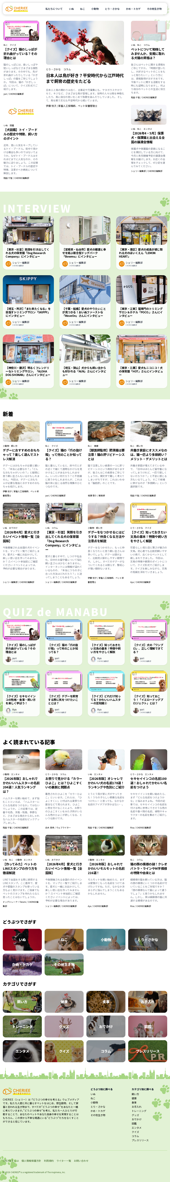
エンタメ (148, 128)
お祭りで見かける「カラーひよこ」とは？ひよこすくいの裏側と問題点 (63, 782)
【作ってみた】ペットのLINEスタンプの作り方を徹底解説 (20, 868)
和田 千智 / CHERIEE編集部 (16, 177)
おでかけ (13, 527)
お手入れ (136, 1106)
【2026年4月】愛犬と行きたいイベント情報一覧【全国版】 (21, 536)
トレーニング (139, 1111)
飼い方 (14, 445)
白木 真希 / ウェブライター (58, 827)
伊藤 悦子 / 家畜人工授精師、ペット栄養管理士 (71, 106)
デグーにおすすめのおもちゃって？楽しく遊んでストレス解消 (21, 454)
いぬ (71, 8)
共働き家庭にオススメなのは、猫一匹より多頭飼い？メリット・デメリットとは (148, 454)
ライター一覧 (63, 1160)
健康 (96, 445)
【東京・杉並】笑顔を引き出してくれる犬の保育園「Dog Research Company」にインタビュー (63, 541)
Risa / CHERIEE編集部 (140, 827)
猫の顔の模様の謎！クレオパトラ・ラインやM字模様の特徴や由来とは (148, 868)
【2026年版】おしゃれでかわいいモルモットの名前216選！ (106, 868)
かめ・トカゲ (133, 8)
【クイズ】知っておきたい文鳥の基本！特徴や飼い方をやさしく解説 (148, 536)
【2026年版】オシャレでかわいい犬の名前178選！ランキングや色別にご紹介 (106, 782)
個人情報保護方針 (31, 1160)
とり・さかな (112, 8)
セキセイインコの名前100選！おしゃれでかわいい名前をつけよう (148, 782)
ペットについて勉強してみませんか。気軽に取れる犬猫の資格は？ (148, 53)
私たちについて (54, 8)
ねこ (82, 8)
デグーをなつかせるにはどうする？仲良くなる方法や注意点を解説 (106, 536)
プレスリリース (140, 1140)
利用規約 (49, 1160)
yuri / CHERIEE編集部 (13, 93)
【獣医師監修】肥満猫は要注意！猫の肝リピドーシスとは (106, 454)
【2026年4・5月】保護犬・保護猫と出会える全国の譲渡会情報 (148, 137)
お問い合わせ (81, 1160)
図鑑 (12, 125)
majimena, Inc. (58, 1172)
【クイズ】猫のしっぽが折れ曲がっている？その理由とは (20, 53)
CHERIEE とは (11, 1160)
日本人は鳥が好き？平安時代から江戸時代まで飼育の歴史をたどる (85, 78)
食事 (134, 1102)
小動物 (95, 8)
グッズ (135, 1115)
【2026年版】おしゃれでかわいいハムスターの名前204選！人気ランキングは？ (21, 785)
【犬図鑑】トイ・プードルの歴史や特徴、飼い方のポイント (20, 134)
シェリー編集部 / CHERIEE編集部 (146, 170)
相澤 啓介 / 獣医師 (96, 495)
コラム (67, 69)
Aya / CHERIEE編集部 (140, 582)
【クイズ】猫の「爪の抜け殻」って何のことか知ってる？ (63, 454)
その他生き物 (154, 8)
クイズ (13, 45)
